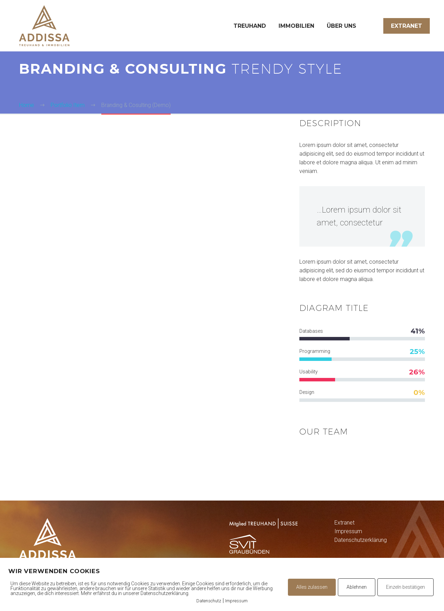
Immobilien (296, 26)
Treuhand (249, 26)
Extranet (406, 26)
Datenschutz (208, 600)
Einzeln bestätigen (405, 587)
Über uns (341, 26)
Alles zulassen (311, 587)
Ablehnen (357, 587)
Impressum (348, 531)
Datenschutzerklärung (360, 540)
